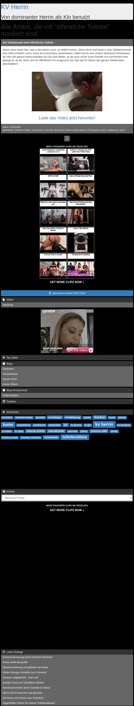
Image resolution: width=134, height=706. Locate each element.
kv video (19, 431)
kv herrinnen (124, 425)
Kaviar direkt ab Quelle (15, 662)
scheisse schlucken (31, 437)
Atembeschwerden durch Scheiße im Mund (26, 687)
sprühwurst (59, 130)
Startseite (8, 304)
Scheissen (8, 368)
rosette (114, 431)
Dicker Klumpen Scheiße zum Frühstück (25, 672)
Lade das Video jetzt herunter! (67, 117)
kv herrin (104, 424)
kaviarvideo (54, 425)
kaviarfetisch (23, 425)
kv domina (76, 425)
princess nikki (99, 431)
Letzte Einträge (13, 652)
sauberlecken (38, 130)
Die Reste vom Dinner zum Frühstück (23, 698)
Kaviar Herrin (10, 379)
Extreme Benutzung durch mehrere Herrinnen (27, 657)
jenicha (122, 417)
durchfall (49, 130)
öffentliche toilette (22, 130)
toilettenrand (113, 130)
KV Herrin (14, 7)
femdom (99, 417)
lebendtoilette (56, 431)
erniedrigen (54, 417)
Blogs (8, 363)
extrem (103, 130)
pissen (83, 431)
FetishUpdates (10, 395)
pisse (122, 130)
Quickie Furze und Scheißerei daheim (23, 682)
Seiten (8, 299)
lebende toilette (36, 431)
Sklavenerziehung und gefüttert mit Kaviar (25, 667)
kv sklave (6, 431)
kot (65, 424)
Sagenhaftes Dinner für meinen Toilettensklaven (29, 703)
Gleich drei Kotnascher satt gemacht (22, 692)
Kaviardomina (10, 374)
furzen (112, 417)
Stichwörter (11, 412)
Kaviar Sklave (10, 384)
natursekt (72, 431)
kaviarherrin (39, 425)
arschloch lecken (23, 417)
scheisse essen (10, 437)
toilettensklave (79, 130)
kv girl (88, 425)
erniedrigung (92, 130)
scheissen (51, 437)
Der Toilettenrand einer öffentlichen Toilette (28, 42)
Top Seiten (10, 357)
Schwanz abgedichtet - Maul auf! (20, 677)
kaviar (68, 130)
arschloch (7, 417)
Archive (9, 491)
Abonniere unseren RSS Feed (67, 293)
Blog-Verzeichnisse (15, 390)
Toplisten (9, 401)
